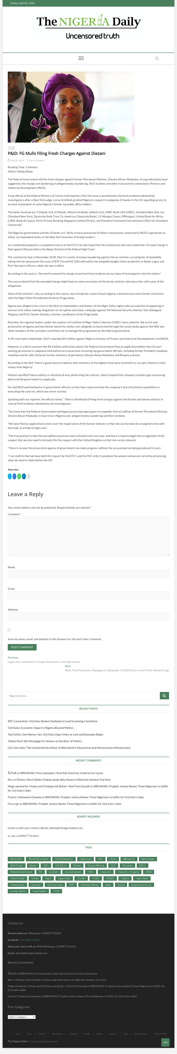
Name (11, 567)
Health (87, 1034)
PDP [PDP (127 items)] (71, 885)
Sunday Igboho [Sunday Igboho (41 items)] (18, 891)
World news (57, 1034)
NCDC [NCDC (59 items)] (95, 878)
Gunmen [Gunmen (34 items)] (53, 872)
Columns (73, 1034)
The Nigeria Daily (30, 940)
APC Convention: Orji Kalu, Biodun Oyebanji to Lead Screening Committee (53, 721)
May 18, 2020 (16, 160)
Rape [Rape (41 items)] (108, 885)
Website (13, 609)
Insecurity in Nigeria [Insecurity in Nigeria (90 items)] (128, 872)
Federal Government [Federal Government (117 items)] (21, 872)
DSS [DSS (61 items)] (113, 865)
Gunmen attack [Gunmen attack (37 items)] (73, 872)
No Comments (35, 160)
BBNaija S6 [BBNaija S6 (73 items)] (129, 859)
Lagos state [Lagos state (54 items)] (64, 878)
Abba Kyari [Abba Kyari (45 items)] (85, 859)
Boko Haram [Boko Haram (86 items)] (148, 859)
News (29, 1034)
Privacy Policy (160, 1034)
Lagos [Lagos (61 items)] (48, 878)
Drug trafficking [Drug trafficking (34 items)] (96, 865)
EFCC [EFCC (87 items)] (142, 865)
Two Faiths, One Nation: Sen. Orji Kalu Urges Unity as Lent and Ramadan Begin (55, 735)
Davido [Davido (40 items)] (77, 865)
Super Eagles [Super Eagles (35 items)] (39, 891)
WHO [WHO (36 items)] (56, 891)
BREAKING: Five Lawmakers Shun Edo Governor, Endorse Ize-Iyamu (62, 773)
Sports (99, 1034)
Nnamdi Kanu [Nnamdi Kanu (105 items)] (17, 885)
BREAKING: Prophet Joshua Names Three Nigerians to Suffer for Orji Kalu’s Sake (94, 797)
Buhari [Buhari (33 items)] (33, 865)
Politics (42, 1034)
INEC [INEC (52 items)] (90, 872)
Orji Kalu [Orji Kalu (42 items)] (35, 885)
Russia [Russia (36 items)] (121, 885)
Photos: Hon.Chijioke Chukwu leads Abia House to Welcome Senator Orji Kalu (63, 780)
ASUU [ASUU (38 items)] (113, 859)
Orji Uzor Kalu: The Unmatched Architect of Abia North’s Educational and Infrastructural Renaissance (69, 748)
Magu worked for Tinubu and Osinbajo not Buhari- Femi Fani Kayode (49, 786)
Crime (11, 147)
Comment (14, 514)
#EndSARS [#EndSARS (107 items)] (16, 859)
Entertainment (140, 1034)
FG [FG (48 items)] (40, 872)
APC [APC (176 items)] (100, 859)
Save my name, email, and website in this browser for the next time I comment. (55, 639)
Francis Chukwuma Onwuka (24, 797)
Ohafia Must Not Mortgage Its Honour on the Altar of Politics (45, 741)
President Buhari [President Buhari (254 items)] (89, 885)
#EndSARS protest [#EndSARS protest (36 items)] (38, 859)
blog (125, 1034)
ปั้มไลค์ (12, 773)
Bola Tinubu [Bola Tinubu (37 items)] (17, 865)
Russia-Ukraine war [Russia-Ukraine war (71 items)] (141, 885)
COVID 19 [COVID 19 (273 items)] (61, 865)
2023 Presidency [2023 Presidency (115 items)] (64, 859)
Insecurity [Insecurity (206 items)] (106, 872)
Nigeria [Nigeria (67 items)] (125, 878)
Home (18, 1034)
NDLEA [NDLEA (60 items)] (110, 878)
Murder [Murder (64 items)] (81, 878)
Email (11, 588)
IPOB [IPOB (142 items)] (148, 872)
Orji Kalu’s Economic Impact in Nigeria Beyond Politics (41, 728)
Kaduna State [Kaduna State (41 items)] (17, 878)
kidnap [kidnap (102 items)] (34, 878)
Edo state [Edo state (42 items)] (127, 865)
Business (113, 1034)
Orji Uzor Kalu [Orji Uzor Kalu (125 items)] (54, 885)
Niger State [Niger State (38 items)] (142, 878)
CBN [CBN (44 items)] (45, 865)
